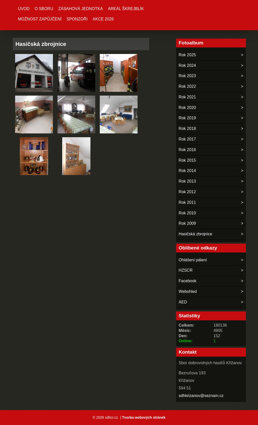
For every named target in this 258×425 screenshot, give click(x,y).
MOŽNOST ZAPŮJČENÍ (39, 19)
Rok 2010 (187, 213)
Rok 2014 (187, 170)
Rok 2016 (187, 150)
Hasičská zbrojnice (195, 234)
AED (183, 302)
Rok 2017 (187, 139)
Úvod (23, 9)
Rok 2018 (187, 128)
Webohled (188, 291)
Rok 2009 (187, 223)
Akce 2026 (103, 19)
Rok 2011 (187, 202)
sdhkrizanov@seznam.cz (201, 395)
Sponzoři (77, 19)
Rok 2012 (187, 192)
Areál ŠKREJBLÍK (126, 9)
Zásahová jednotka (80, 9)
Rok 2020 (187, 107)
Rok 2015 (187, 160)
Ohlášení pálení (193, 260)
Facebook (187, 281)
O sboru (44, 9)
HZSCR (185, 270)
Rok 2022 (187, 86)
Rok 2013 (187, 181)
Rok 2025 (187, 55)
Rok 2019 (187, 118)
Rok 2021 (187, 97)
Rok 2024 (187, 65)
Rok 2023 (187, 76)
